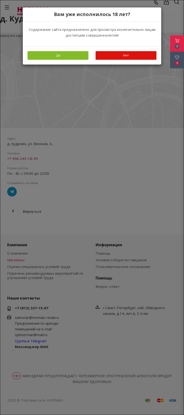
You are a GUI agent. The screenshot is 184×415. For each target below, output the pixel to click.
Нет (126, 55)
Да (58, 55)
